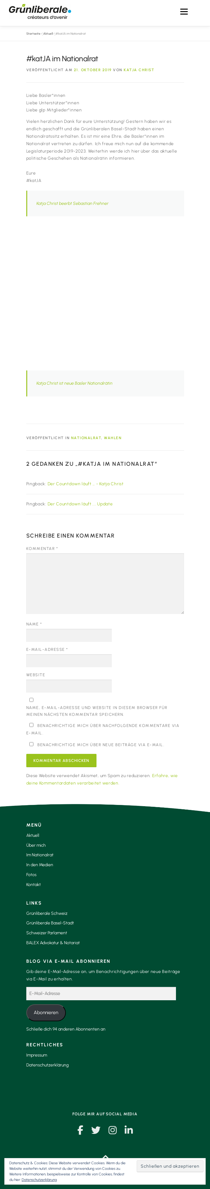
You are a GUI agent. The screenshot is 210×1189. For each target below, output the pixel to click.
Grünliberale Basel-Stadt (50, 923)
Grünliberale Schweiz (46, 913)
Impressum (36, 1055)
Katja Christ (139, 70)
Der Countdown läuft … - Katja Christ (86, 483)
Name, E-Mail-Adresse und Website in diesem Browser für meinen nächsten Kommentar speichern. (97, 711)
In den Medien (39, 864)
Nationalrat (86, 438)
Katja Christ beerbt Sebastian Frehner (72, 203)
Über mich (36, 845)
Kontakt (33, 884)
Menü (183, 11)
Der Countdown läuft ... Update (80, 504)
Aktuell (48, 34)
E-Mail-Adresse (47, 649)
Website (35, 674)
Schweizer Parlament (46, 933)
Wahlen (113, 438)
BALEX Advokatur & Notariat (53, 942)
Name (34, 624)
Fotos (31, 874)
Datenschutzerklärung (47, 1065)
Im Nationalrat (40, 855)
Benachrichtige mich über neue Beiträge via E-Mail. (100, 744)
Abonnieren (46, 1012)
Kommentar (42, 548)
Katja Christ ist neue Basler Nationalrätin (74, 383)
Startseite (33, 34)
